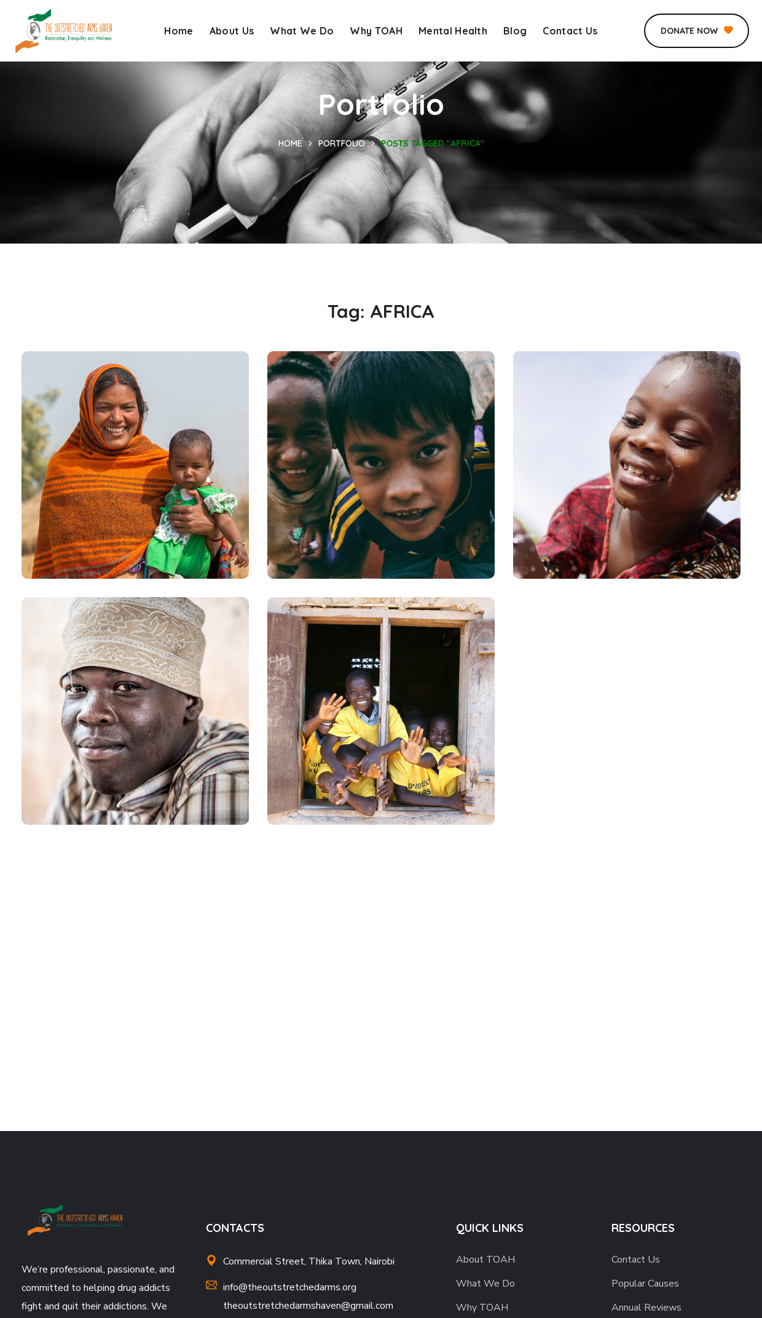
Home (290, 143)
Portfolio (341, 143)
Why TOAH (482, 1307)
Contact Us (635, 1259)
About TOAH (485, 1259)
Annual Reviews (646, 1307)
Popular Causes (645, 1283)
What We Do (485, 1283)
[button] (696, 31)
